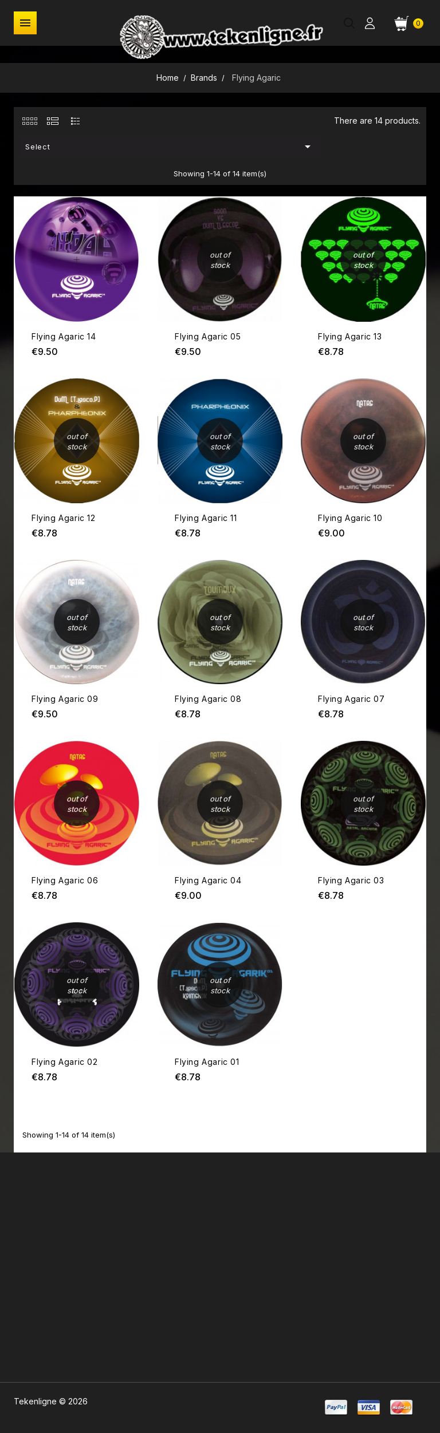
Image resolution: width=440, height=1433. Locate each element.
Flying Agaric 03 (351, 880)
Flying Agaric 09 (65, 699)
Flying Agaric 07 (351, 699)
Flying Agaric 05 (208, 336)
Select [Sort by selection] (170, 146)
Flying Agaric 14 (64, 336)
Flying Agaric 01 (207, 1062)
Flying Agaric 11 (206, 518)
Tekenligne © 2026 (51, 1401)
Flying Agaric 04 (208, 880)
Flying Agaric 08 (208, 699)
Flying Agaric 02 (65, 1062)
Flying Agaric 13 (350, 336)
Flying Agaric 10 (350, 518)
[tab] (29, 120)
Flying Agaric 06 (65, 880)
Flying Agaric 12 (64, 518)
